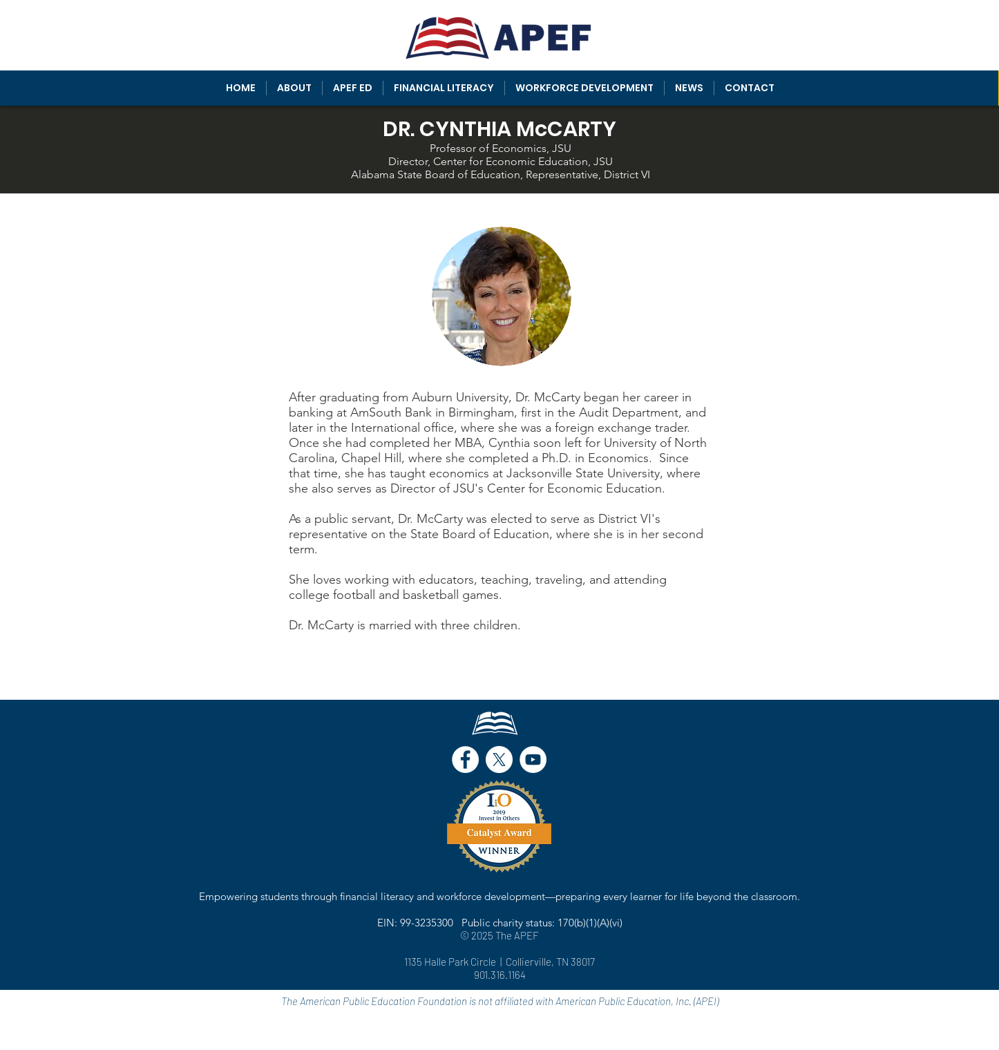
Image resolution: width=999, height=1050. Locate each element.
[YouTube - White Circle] (533, 759)
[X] (499, 759)
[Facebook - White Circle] (465, 759)
